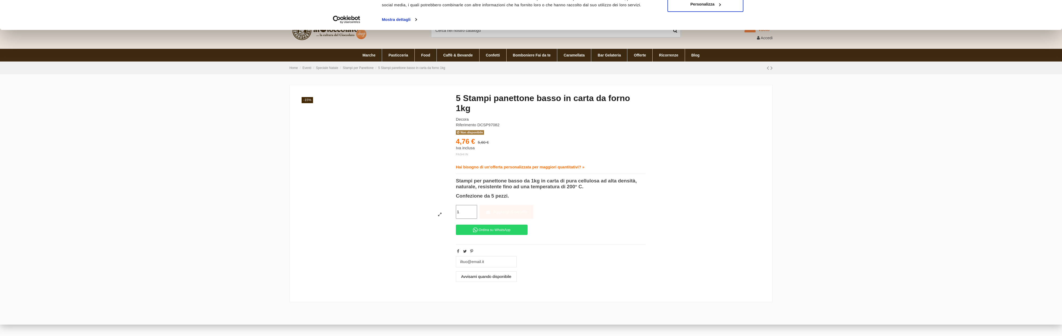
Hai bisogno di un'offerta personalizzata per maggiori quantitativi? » (520, 167)
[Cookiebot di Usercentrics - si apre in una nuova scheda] (346, 85)
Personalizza (705, 69)
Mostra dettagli (396, 84)
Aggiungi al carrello (506, 212)
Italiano (760, 5)
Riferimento (466, 125)
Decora (462, 119)
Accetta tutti (705, 52)
